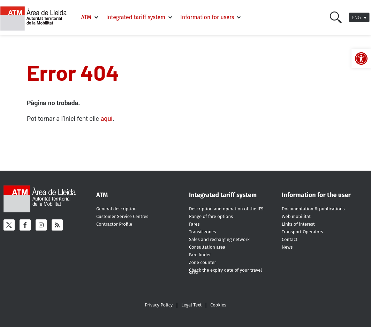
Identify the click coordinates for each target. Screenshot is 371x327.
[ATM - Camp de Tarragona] (37, 18)
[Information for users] (211, 17)
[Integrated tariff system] (140, 17)
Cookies (218, 304)
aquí (106, 118)
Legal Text (191, 304)
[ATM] (90, 17)
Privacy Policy (159, 304)
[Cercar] (336, 17)
